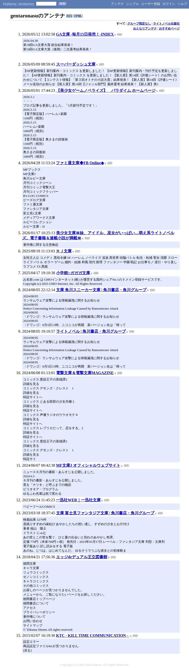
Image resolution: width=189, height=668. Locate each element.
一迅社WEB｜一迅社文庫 (78, 500)
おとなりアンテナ (145, 28)
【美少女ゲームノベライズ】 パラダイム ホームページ (106, 90)
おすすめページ (169, 28)
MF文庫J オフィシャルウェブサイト (88, 465)
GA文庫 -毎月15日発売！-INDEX (85, 34)
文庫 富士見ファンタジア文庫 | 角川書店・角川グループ (105, 513)
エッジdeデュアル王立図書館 (81, 557)
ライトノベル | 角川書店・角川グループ (91, 331)
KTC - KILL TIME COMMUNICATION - (92, 635)
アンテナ (117, 4)
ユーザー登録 (150, 4)
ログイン (168, 4)
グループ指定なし (139, 23)
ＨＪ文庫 (64, 251)
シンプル (132, 4)
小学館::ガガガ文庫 (73, 273)
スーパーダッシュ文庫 (75, 64)
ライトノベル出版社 (166, 23)
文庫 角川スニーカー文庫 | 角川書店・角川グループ (101, 290)
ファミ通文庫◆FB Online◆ (80, 163)
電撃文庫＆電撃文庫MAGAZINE (85, 373)
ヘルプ (182, 4)
